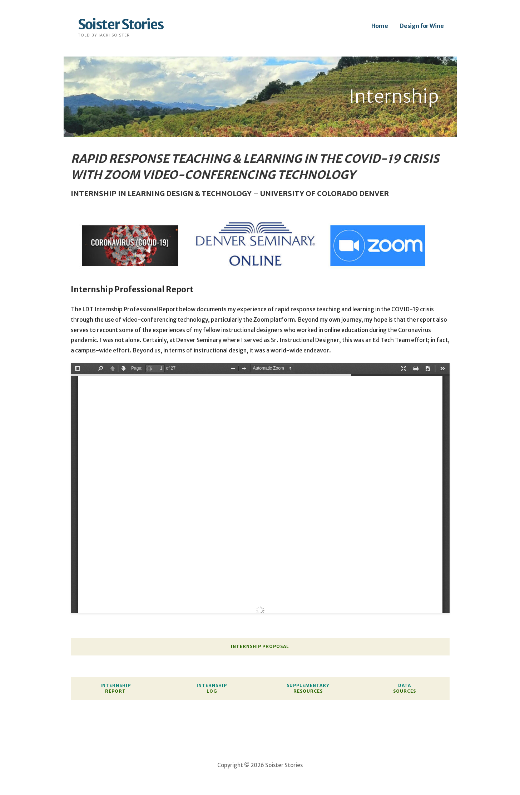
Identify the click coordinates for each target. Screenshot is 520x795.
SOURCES (404, 691)
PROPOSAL (275, 646)
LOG (212, 691)
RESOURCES (308, 691)
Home (379, 25)
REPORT (115, 691)
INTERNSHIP (246, 646)
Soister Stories (120, 24)
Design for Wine (422, 25)
